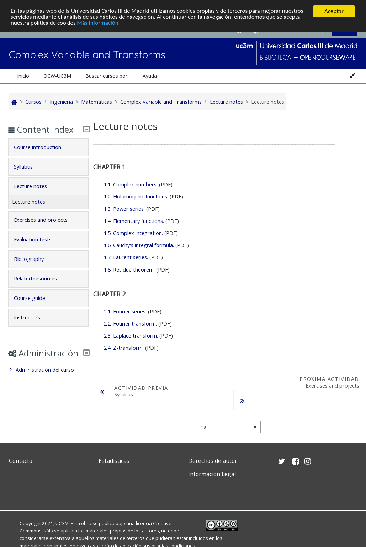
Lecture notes (35, 196)
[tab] (48, 157)
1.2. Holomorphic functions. (136, 196)
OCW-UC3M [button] (57, 75)
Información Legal (212, 474)
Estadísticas (114, 461)
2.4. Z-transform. (124, 347)
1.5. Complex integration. (133, 233)
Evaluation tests (38, 249)
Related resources (40, 288)
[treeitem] (49, 390)
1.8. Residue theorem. (129, 269)
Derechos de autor (212, 461)
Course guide (35, 308)
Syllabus (28, 177)
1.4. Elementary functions (133, 221)
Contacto (20, 461)
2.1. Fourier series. (125, 311)
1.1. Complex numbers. (131, 184)
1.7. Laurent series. (126, 257)
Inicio (23, 75)
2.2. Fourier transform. (130, 323)
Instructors (32, 327)
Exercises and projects (46, 230)
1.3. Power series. (125, 209)
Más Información (98, 23)
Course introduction (43, 157)
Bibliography (34, 269)
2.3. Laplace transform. (131, 335)
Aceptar (334, 11)
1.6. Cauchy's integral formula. (139, 245)
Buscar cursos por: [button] (106, 75)
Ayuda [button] (150, 75)
